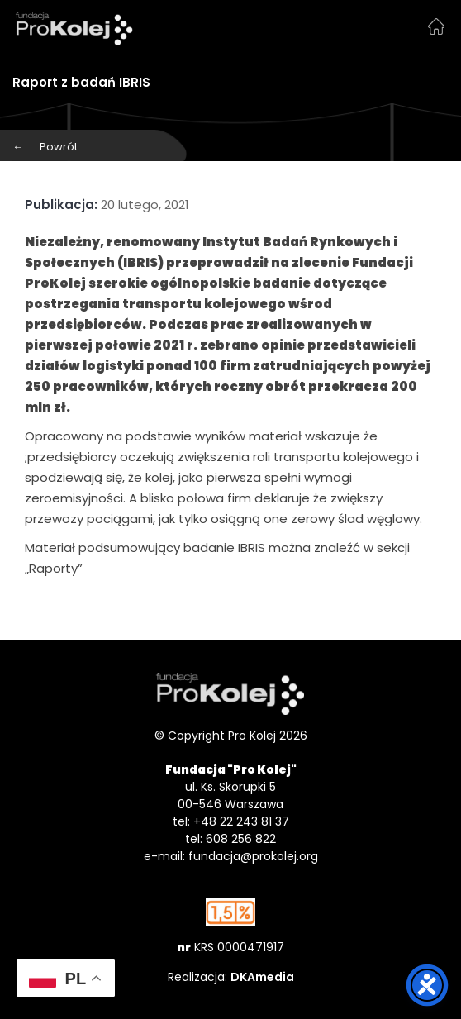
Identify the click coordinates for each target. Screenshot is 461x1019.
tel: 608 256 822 (230, 839)
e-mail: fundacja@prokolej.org (231, 856)
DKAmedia (262, 977)
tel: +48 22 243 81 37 (231, 821)
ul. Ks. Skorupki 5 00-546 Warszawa (230, 795)
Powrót (45, 147)
